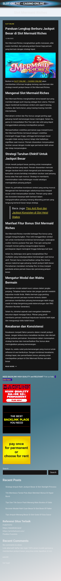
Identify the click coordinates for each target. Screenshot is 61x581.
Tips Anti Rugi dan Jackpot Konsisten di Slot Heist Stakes (30, 213)
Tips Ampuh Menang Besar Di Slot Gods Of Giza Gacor (28, 515)
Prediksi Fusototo (10, 534)
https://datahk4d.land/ (12, 528)
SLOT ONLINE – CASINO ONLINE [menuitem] (28, 81)
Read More (11, 366)
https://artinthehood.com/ (14, 531)
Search (5, 468)
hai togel (6, 563)
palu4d (5, 557)
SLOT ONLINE (9, 24)
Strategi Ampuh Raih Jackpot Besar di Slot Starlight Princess (31, 487)
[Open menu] (56, 3)
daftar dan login (21, 548)
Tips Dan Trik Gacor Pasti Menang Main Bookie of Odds (29, 502)
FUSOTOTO (7, 525)
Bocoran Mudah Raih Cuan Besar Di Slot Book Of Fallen (29, 508)
